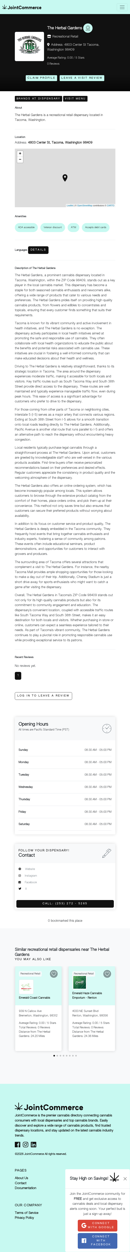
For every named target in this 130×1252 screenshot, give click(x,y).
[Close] (125, 1179)
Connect (97, 1225)
